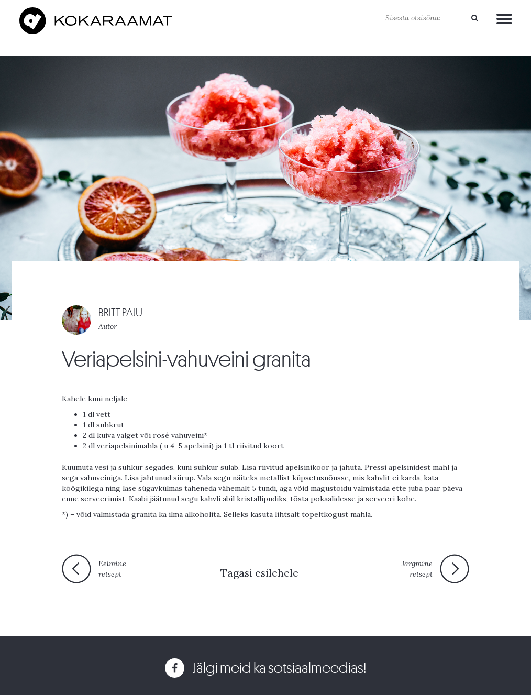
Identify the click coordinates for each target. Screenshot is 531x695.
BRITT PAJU (120, 312)
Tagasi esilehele (259, 572)
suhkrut (110, 424)
